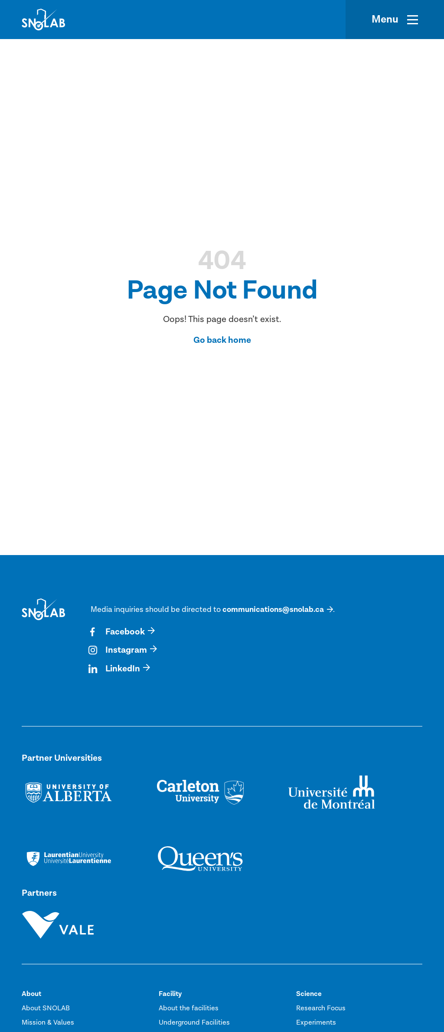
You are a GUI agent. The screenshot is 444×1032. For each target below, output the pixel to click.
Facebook (118, 632)
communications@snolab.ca (273, 609)
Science (309, 993)
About (31, 993)
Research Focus (321, 1008)
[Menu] (395, 19)
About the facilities (189, 1008)
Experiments (316, 1022)
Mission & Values (48, 1022)
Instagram (119, 650)
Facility (170, 993)
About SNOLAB (46, 1008)
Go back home (222, 340)
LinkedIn (115, 669)
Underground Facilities (194, 1022)
